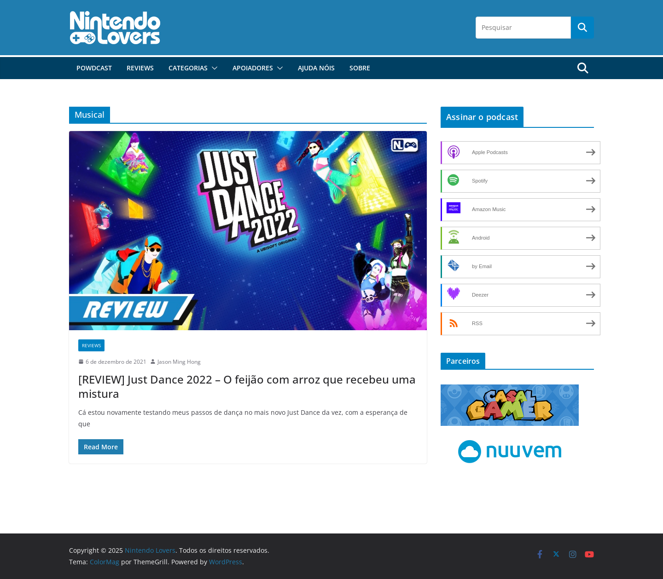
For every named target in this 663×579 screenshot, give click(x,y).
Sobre (359, 67)
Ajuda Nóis (316, 67)
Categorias (188, 67)
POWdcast (94, 67)
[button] (213, 68)
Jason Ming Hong (179, 362)
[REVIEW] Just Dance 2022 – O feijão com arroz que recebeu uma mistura (247, 386)
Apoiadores (253, 67)
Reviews (140, 67)
